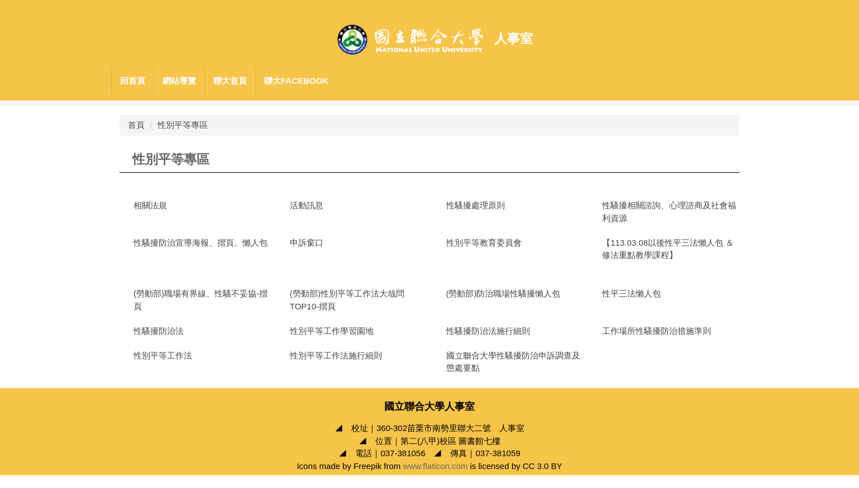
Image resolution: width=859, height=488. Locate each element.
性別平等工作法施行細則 (336, 355)
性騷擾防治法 (158, 331)
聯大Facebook (296, 80)
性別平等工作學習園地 (332, 331)
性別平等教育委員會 (484, 242)
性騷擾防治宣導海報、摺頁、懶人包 (200, 242)
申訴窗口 (306, 242)
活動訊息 (306, 205)
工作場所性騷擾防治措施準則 (656, 331)
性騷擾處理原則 (475, 205)
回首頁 (132, 80)
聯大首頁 (230, 80)
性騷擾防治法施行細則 (488, 331)
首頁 (136, 125)
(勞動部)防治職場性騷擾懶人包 (503, 293)
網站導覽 (179, 80)
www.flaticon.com (435, 478)
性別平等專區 (183, 125)
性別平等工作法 (162, 355)
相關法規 (150, 205)
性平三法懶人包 (631, 293)
